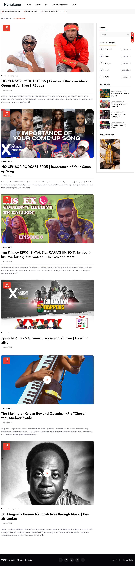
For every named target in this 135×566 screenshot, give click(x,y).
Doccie (38, 4)
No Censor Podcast (117, 102)
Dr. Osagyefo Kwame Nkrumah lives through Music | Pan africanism (45, 516)
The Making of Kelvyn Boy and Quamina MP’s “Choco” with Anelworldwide (43, 415)
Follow (125, 49)
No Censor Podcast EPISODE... (49, 11)
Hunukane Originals (59, 4)
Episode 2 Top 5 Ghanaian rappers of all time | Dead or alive (44, 340)
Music (29, 4)
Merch (74, 4)
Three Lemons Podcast (118, 91)
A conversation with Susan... (10, 11)
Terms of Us (116, 560)
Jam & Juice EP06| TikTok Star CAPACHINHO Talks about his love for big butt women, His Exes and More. (45, 254)
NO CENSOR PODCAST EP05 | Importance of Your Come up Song (46, 169)
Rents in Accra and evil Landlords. (119, 105)
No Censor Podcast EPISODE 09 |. (118, 116)
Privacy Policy (128, 560)
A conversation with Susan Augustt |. (120, 95)
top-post (15, 76)
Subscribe (125, 70)
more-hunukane (6, 76)
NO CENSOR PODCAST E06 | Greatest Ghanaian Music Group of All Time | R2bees (44, 83)
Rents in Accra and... (29, 11)
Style (46, 4)
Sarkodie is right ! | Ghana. (118, 126)
